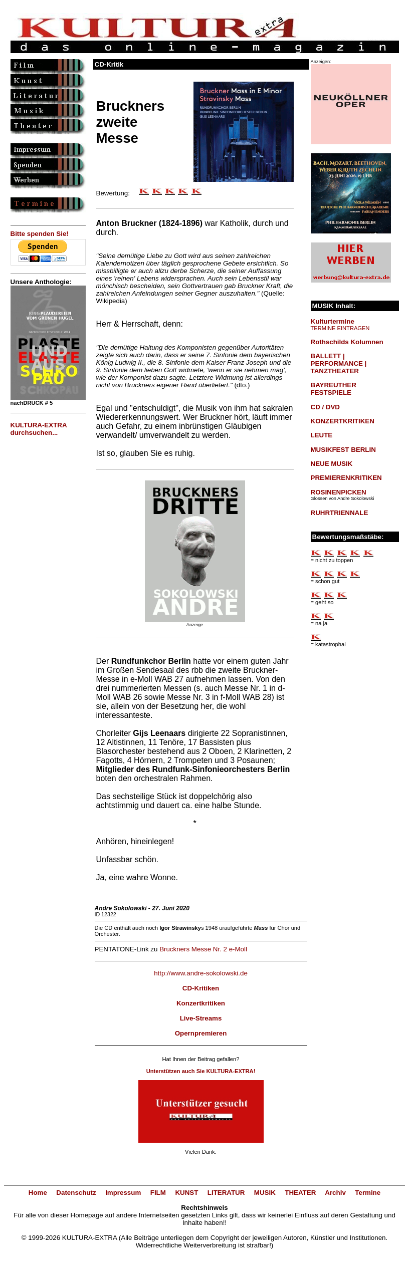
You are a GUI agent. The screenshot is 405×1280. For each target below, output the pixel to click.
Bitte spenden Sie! (40, 233)
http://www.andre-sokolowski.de (201, 973)
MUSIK (265, 1192)
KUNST (186, 1192)
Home (38, 1192)
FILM (158, 1192)
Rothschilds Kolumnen (347, 342)
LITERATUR (226, 1192)
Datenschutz (76, 1192)
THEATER (300, 1192)
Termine (367, 1192)
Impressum (123, 1192)
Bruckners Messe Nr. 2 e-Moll (203, 949)
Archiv (335, 1192)
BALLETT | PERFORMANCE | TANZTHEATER (339, 363)
